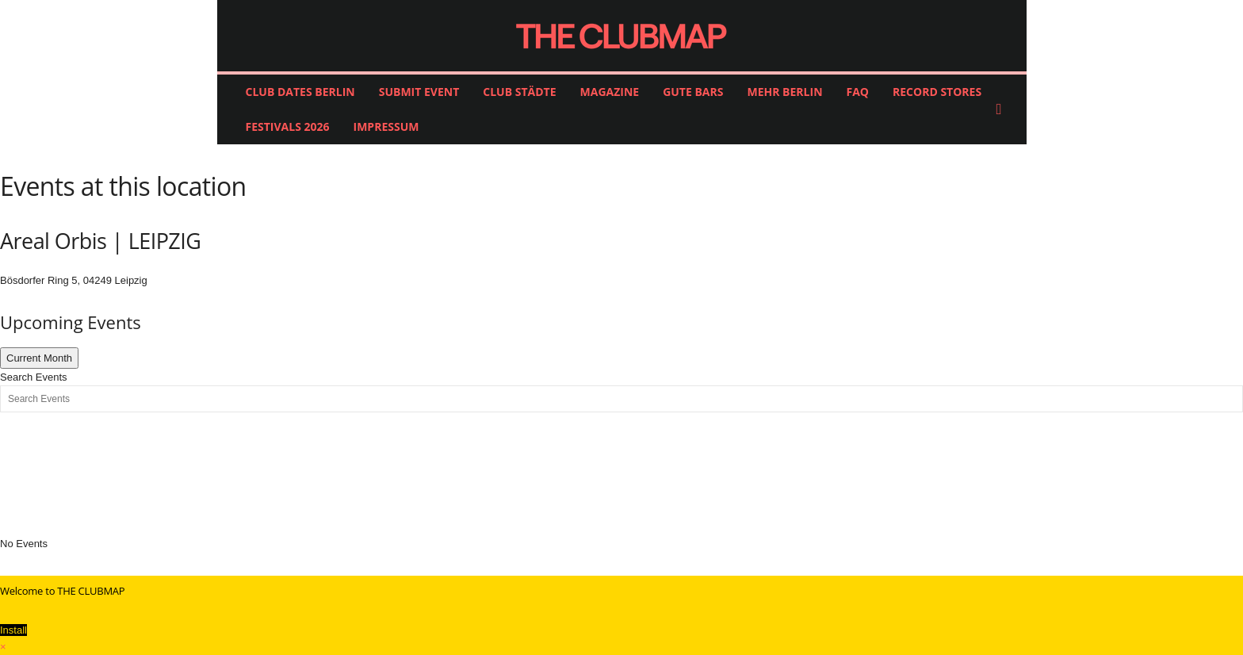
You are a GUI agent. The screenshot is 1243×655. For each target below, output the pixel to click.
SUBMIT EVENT (419, 91)
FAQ (858, 91)
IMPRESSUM (386, 126)
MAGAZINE (610, 91)
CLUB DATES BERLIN (300, 91)
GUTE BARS (693, 91)
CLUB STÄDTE (519, 91)
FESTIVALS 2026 (288, 126)
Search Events (33, 377)
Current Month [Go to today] (39, 358)
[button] (1002, 109)
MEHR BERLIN (784, 91)
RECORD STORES (937, 91)
